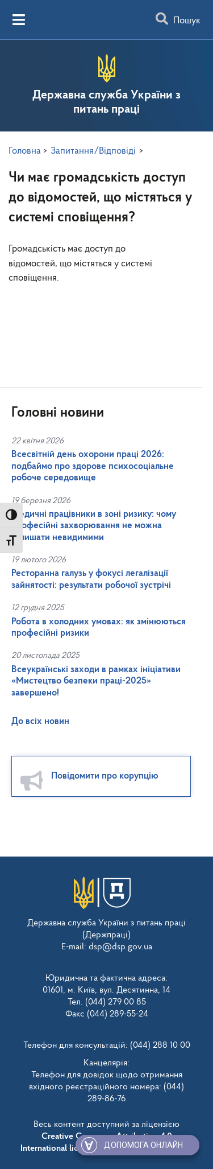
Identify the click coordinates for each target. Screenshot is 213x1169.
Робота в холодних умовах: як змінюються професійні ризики (98, 627)
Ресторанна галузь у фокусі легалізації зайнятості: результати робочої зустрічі (91, 579)
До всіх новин (40, 721)
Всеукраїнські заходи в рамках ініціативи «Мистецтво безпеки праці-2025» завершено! (96, 681)
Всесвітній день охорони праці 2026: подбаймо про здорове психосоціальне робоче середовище (92, 466)
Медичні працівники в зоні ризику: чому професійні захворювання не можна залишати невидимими (93, 525)
